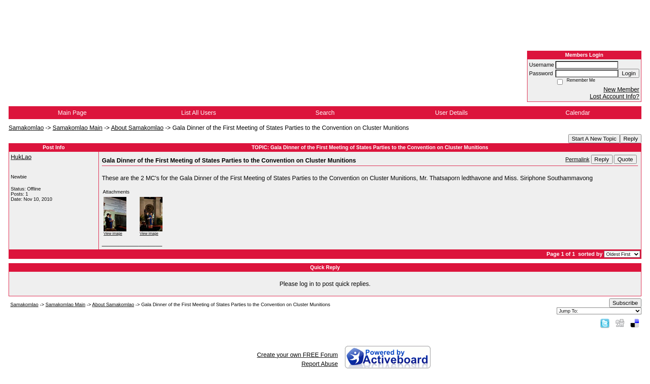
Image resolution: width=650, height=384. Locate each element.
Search (325, 112)
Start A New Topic (594, 138)
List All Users (198, 112)
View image (113, 233)
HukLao (21, 157)
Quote (625, 159)
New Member (621, 89)
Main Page (72, 112)
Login (629, 73)
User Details (451, 112)
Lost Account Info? (614, 96)
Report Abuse (319, 363)
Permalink (577, 160)
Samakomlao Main (77, 127)
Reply (630, 138)
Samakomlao (26, 127)
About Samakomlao (137, 127)
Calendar (578, 112)
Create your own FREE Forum (297, 354)
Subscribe (625, 303)
